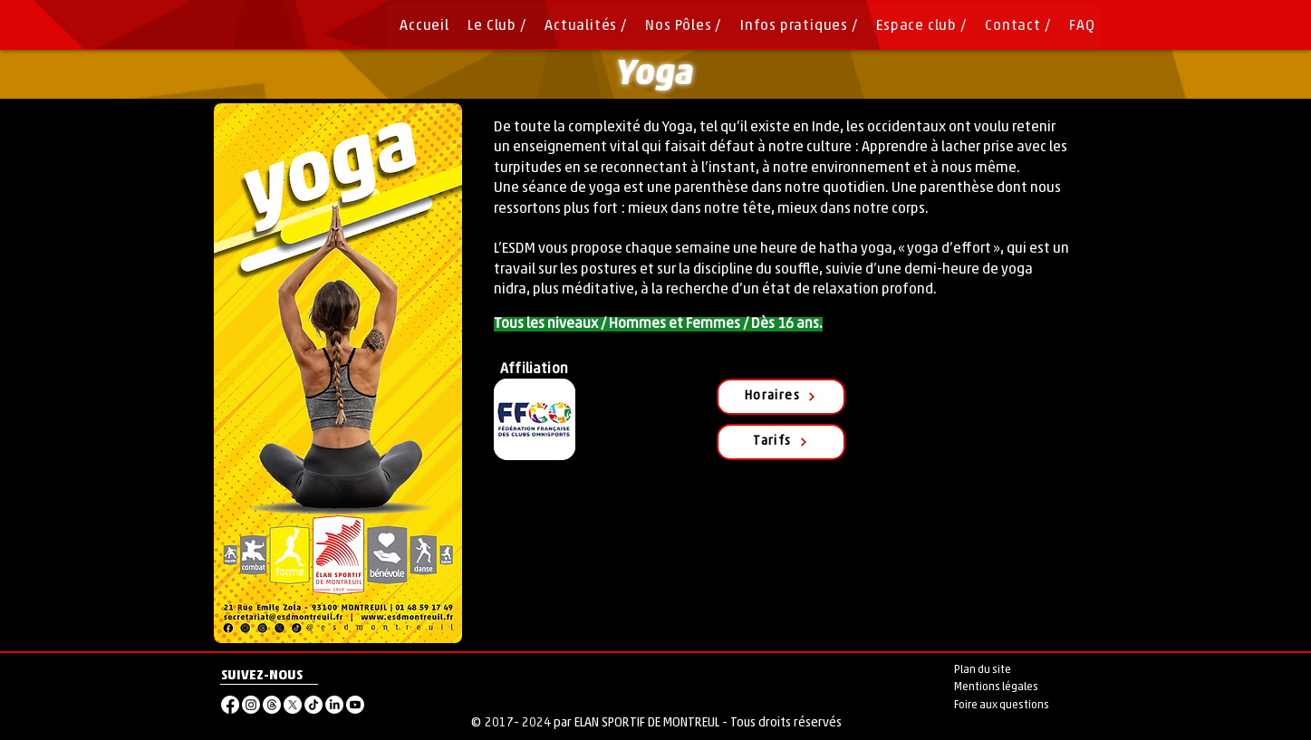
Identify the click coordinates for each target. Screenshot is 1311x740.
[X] (293, 705)
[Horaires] (781, 397)
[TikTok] (313, 705)
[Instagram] (251, 705)
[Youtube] (355, 705)
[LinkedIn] (334, 705)
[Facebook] (230, 705)
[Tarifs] (781, 442)
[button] (678, 27)
